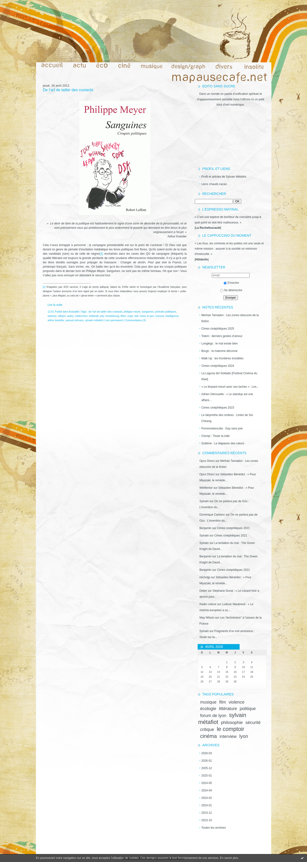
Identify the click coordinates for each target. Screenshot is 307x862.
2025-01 (206, 775)
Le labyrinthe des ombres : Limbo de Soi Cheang (227, 418)
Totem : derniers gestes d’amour (221, 336)
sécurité (252, 722)
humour (159, 315)
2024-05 (206, 783)
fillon (123, 315)
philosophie (232, 722)
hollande (94, 315)
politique (248, 708)
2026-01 (206, 760)
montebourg (112, 315)
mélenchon (81, 315)
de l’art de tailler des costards (105, 311)
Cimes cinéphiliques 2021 (233, 528)
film (222, 702)
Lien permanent (114, 320)
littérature (228, 708)
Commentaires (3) (135, 320)
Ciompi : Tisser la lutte (215, 436)
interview (227, 736)
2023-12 (206, 812)
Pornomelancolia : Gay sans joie (222, 428)
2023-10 (206, 820)
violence (236, 702)
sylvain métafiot (94, 320)
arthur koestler (56, 320)
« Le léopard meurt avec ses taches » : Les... (230, 386)
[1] (101, 253)
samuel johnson (74, 320)
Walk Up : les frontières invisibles (222, 358)
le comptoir (230, 729)
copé (130, 315)
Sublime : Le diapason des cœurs (222, 443)
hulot (142, 315)
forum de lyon (213, 715)
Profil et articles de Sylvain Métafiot (223, 176)
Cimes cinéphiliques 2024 (217, 366)
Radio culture (208, 604)
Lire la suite (55, 305)
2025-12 (206, 768)
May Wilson (207, 617)
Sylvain (204, 501)
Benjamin (206, 528)
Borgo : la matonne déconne (219, 351)
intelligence (171, 315)
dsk (136, 315)
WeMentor (206, 487)
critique (207, 729)
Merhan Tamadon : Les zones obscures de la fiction (230, 318)
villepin (62, 315)
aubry (70, 315)
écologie (208, 708)
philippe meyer (132, 311)
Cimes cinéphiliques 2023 (217, 407)
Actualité (74, 311)
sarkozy (52, 315)
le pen (150, 315)
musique (208, 702)
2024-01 (206, 805)
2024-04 (206, 790)
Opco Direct (207, 461)
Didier (203, 590)
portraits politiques (165, 311)
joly (102, 315)
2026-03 (206, 753)
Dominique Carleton (212, 514)
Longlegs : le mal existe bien (219, 343)
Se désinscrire (231, 290)
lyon (243, 736)
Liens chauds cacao (214, 184)
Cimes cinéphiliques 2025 (217, 328)
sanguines (148, 311)
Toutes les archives (213, 827)
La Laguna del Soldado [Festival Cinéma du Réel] (229, 376)
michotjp (205, 577)
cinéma (208, 736)
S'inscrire (231, 282)
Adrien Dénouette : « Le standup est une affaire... (227, 397)
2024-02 (206, 798)
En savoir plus (229, 858)
